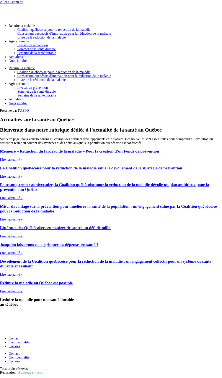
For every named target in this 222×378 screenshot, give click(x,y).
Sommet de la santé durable (36, 49)
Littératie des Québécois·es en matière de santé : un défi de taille (55, 227)
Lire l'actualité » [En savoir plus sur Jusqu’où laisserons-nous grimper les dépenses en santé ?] (11, 253)
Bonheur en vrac (30, 372)
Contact (14, 338)
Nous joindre (18, 61)
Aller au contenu (11, 2)
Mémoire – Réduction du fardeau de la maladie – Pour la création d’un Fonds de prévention (79, 151)
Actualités (16, 57)
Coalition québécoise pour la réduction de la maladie (53, 29)
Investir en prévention (32, 45)
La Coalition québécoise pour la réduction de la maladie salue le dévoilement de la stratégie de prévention (91, 168)
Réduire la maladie (22, 25)
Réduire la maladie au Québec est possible (36, 283)
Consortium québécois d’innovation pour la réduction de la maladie (64, 33)
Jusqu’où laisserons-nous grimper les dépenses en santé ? (49, 244)
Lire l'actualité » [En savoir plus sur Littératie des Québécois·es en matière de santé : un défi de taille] (11, 236)
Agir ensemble (19, 41)
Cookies (14, 346)
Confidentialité (19, 342)
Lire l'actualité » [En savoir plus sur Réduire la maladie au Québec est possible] (11, 291)
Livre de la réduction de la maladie (41, 37)
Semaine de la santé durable (36, 53)
